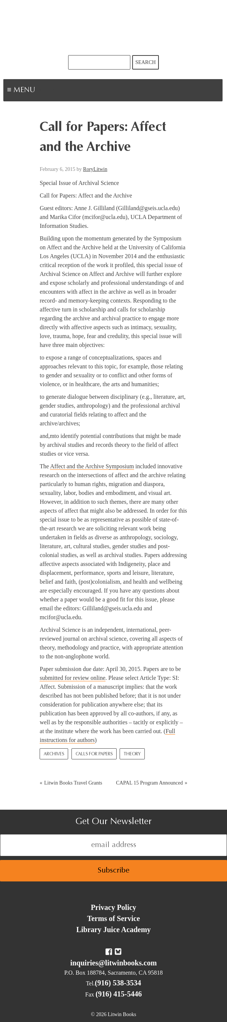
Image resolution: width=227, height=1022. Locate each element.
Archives (54, 754)
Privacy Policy (113, 907)
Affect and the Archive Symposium (92, 466)
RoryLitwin (95, 169)
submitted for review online (72, 678)
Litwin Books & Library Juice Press (113, 27)
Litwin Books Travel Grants (73, 783)
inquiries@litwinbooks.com (113, 963)
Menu (46, 91)
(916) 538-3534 (118, 983)
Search (145, 62)
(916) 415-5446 (119, 994)
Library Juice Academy (113, 929)
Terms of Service (113, 918)
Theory (132, 754)
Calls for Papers (94, 754)
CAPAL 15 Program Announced (149, 783)
